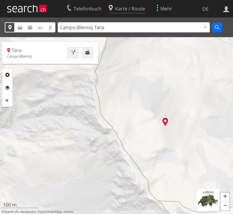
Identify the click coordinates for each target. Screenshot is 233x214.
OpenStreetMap (49, 212)
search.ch (11, 212)
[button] (225, 197)
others (69, 212)
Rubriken (7, 75)
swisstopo (28, 212)
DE (205, 9)
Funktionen (7, 101)
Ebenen (7, 88)
